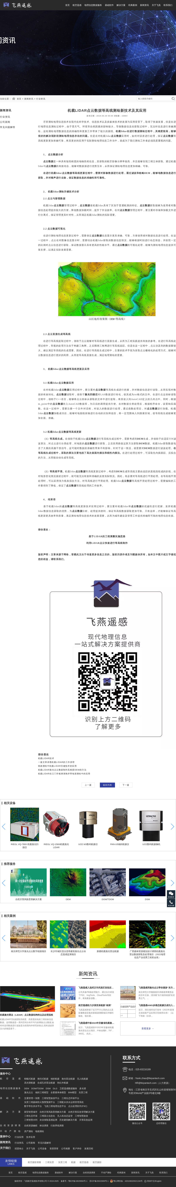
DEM (68, 899)
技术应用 (30, 1137)
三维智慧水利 (30, 1120)
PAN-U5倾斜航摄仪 (119, 844)
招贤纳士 (19, 1148)
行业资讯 (40, 99)
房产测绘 (28, 1131)
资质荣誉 (54, 1148)
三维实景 (49, 1162)
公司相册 (65, 1148)
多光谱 (82, 1088)
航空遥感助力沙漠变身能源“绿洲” (94, 1005)
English (158, 1181)
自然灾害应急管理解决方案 (81, 1112)
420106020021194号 (134, 1181)
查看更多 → (148, 1028)
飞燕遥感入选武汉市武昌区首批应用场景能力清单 (96, 987)
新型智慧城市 (30, 1112)
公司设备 (42, 1148)
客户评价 (77, 1148)
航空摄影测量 (34, 1162)
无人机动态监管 (65, 1116)
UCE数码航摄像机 (151, 844)
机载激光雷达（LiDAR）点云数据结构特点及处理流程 (26, 1015)
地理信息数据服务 (93, 5)
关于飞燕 (156, 5)
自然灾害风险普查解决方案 (28, 899)
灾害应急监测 (85, 1120)
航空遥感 (77, 5)
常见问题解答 (7, 127)
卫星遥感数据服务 (68, 1088)
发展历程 (88, 1148)
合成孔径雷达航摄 (46, 1082)
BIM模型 (72, 1092)
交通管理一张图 (32, 1098)
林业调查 (44, 1125)
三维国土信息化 (47, 1116)
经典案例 (132, 5)
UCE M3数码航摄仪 (88, 844)
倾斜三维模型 (41, 1092)
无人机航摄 (82, 1078)
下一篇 (125, 785)
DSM (147, 899)
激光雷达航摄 (68, 1078)
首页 (67, 5)
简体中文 (151, 1181)
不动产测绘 (106, 1172)
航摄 (73, 1162)
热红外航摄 (62, 1082)
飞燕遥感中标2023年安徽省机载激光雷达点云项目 (96, 1023)
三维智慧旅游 (81, 1116)
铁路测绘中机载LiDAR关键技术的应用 (57, 766)
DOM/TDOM (108, 899)
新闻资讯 (144, 5)
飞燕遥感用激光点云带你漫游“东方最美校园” (157, 987)
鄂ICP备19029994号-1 (78, 1181)
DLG (55, 1088)
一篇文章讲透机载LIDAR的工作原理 (56, 762)
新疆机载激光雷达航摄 (108, 951)
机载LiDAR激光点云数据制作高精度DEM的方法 (62, 770)
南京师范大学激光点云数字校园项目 (28, 951)
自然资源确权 (30, 1125)
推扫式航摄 (42, 1078)
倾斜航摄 (55, 1078)
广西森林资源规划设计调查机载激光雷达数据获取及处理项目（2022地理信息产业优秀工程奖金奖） (147, 954)
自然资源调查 (89, 1172)
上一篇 (88, 785)
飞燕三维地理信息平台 (55, 1106)
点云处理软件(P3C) (77, 1106)
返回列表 (107, 785)
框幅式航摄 (29, 1078)
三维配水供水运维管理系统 (70, 1102)
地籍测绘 (39, 1131)
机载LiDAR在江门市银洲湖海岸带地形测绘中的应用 (64, 773)
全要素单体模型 (58, 1092)
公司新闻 (5, 122)
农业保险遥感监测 (48, 1120)
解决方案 (121, 5)
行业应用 (19, 1137)
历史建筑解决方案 (68, 1120)
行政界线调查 (57, 1125)
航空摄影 (97, 1162)
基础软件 (109, 5)
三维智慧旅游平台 (50, 1098)
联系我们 (168, 5)
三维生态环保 (30, 1116)
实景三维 (83, 1092)
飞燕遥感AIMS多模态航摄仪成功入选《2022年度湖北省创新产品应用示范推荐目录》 (157, 1005)
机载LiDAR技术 (46, 758)
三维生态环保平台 (70, 1098)
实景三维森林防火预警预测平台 (39, 1102)
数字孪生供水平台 (33, 1106)
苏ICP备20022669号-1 (99, 1181)
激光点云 (28, 1092)
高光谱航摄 (29, 1082)
